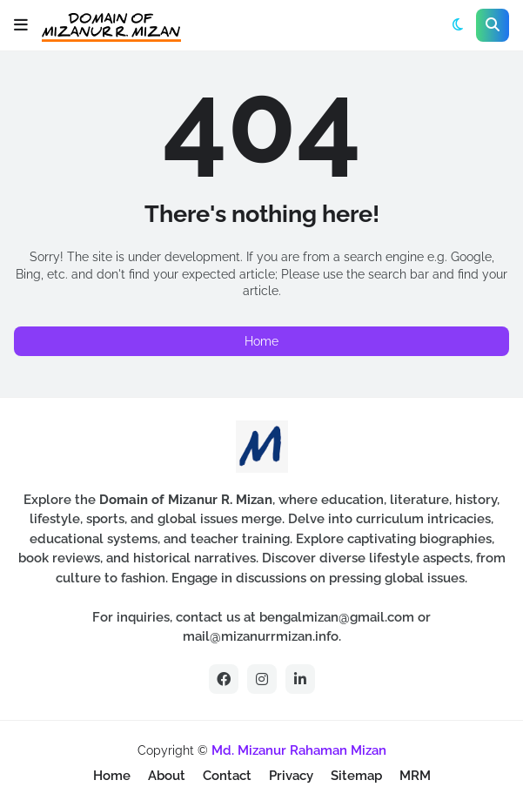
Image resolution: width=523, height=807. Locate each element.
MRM (415, 775)
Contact (227, 775)
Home (261, 341)
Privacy (291, 775)
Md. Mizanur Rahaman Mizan (298, 750)
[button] (21, 25)
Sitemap (356, 775)
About (166, 775)
